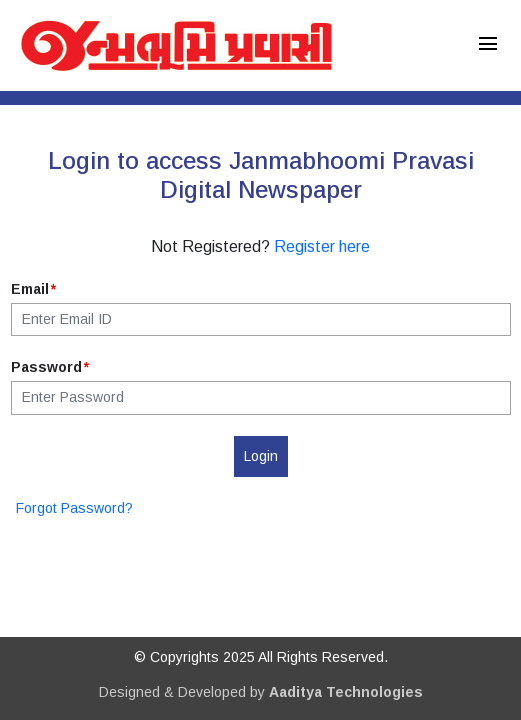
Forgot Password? (74, 508)
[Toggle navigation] (488, 46)
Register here (322, 246)
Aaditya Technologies (346, 692)
